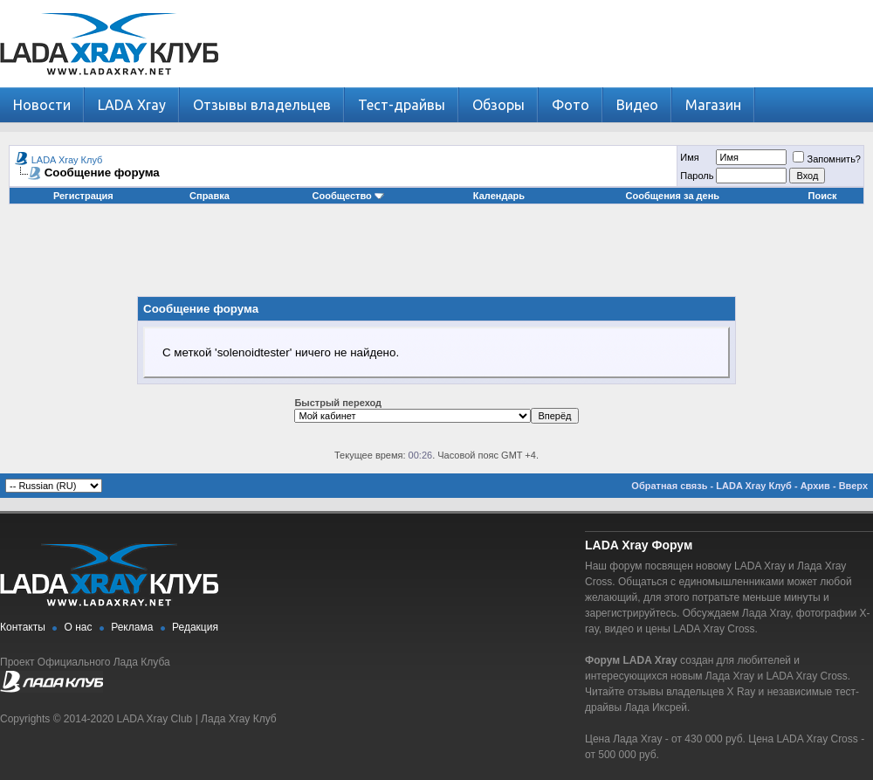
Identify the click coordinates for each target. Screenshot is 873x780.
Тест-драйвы (401, 105)
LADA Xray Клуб (67, 160)
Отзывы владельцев (262, 105)
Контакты (22, 627)
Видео (637, 105)
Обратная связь (669, 485)
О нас (79, 627)
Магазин (713, 105)
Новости (42, 105)
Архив (815, 485)
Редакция (195, 627)
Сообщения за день (672, 195)
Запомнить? (827, 159)
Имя (689, 157)
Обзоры (498, 105)
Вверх (853, 485)
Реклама (132, 627)
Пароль (696, 175)
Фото (570, 105)
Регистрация (83, 195)
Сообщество (348, 195)
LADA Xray (132, 105)
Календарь (499, 195)
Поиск (822, 195)
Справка (209, 195)
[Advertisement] (436, 256)
